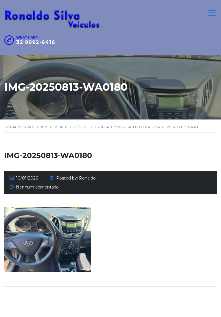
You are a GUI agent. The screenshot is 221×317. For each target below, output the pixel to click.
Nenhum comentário (37, 187)
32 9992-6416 (35, 42)
